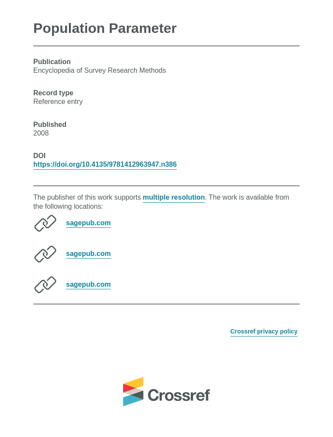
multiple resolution (174, 197)
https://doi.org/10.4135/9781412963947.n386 (105, 164)
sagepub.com (88, 222)
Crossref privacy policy (263, 331)
